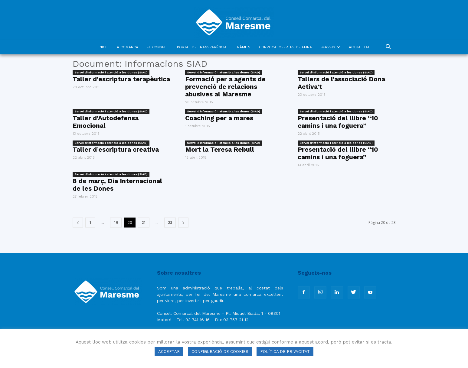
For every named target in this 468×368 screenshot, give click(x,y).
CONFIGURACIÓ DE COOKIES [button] (219, 351)
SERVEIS (330, 47)
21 (144, 222)
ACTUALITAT (359, 47)
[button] (388, 47)
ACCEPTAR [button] (169, 351)
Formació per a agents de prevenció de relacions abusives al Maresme (225, 86)
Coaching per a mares (219, 118)
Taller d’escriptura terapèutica (121, 79)
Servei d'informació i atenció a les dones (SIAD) (111, 72)
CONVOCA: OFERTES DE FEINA (285, 47)
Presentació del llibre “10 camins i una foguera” (338, 121)
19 (116, 222)
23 (170, 222)
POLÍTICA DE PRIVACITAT (285, 351)
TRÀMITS (242, 47)
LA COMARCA (126, 47)
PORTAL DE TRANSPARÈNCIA (202, 47)
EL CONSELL (158, 47)
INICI (102, 47)
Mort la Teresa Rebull (219, 149)
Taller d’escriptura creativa (116, 149)
